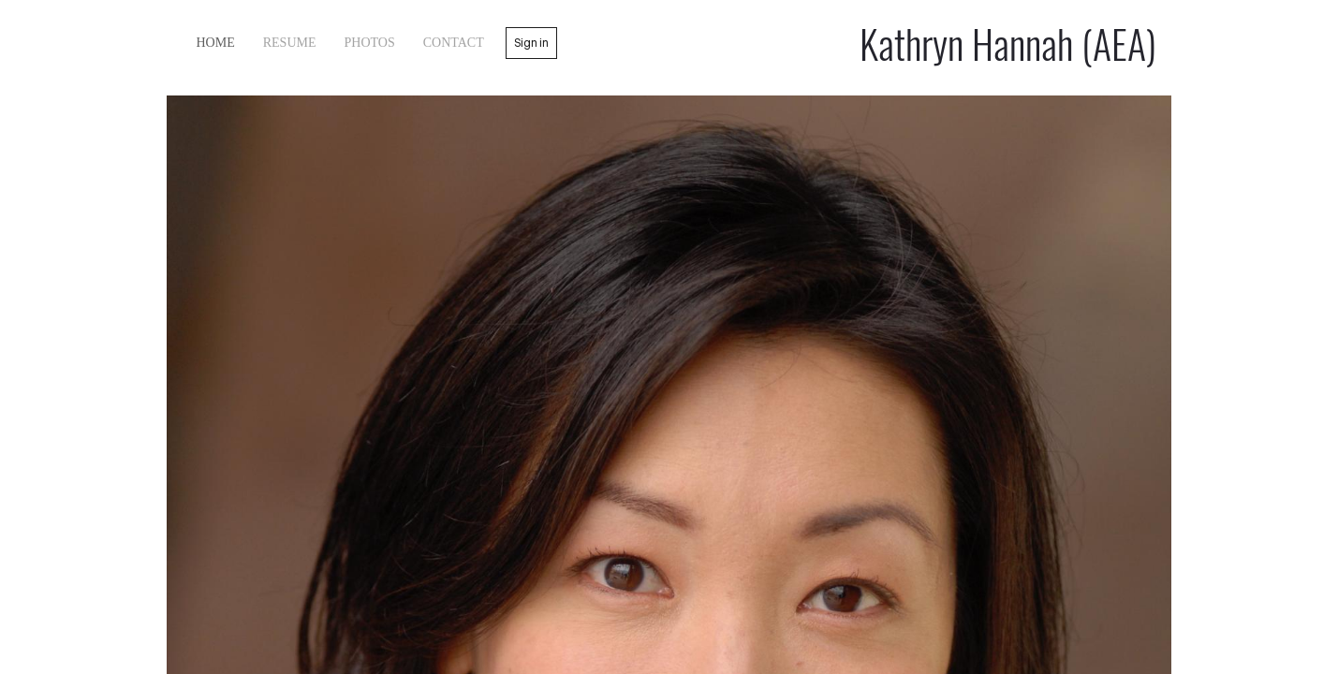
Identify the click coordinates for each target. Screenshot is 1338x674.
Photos (370, 43)
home (216, 43)
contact (453, 43)
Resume (289, 43)
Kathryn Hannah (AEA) (1008, 43)
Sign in (531, 43)
